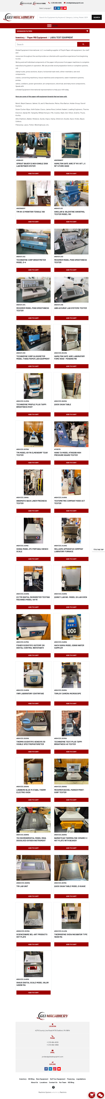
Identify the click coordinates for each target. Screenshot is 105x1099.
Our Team (62, 1082)
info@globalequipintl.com (75, 3)
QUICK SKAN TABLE (62, 404)
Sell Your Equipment (57, 1079)
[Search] (65, 17)
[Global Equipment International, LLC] (52, 1016)
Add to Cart (33, 173)
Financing (71, 1079)
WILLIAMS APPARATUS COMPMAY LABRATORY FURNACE (68, 550)
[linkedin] (58, 8)
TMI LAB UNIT (22, 886)
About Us (34, 1082)
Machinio (63, 1092)
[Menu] (49, 25)
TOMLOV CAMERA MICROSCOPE (67, 693)
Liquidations (81, 1079)
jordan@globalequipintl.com (52, 1057)
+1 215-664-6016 (56, 3)
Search (97, 17)
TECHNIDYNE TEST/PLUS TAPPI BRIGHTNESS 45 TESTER (68, 742)
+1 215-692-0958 (52, 1045)
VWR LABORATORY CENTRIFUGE (30, 693)
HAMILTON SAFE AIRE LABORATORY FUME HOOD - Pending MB (69, 357)
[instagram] (61, 8)
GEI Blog (31, 1079)
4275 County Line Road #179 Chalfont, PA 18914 (52, 1030)
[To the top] (98, 549)
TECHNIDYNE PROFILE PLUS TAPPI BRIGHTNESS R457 (31, 405)
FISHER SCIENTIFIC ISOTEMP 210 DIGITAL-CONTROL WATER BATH (30, 646)
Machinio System (45, 1092)
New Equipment (42, 1079)
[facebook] (55, 8)
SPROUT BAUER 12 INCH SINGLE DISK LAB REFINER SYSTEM (32, 164)
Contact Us (53, 1082)
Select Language (44, 8)
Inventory (22, 1079)
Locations (43, 1082)
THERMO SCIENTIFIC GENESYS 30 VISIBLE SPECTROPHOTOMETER (30, 742)
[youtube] (65, 8)
